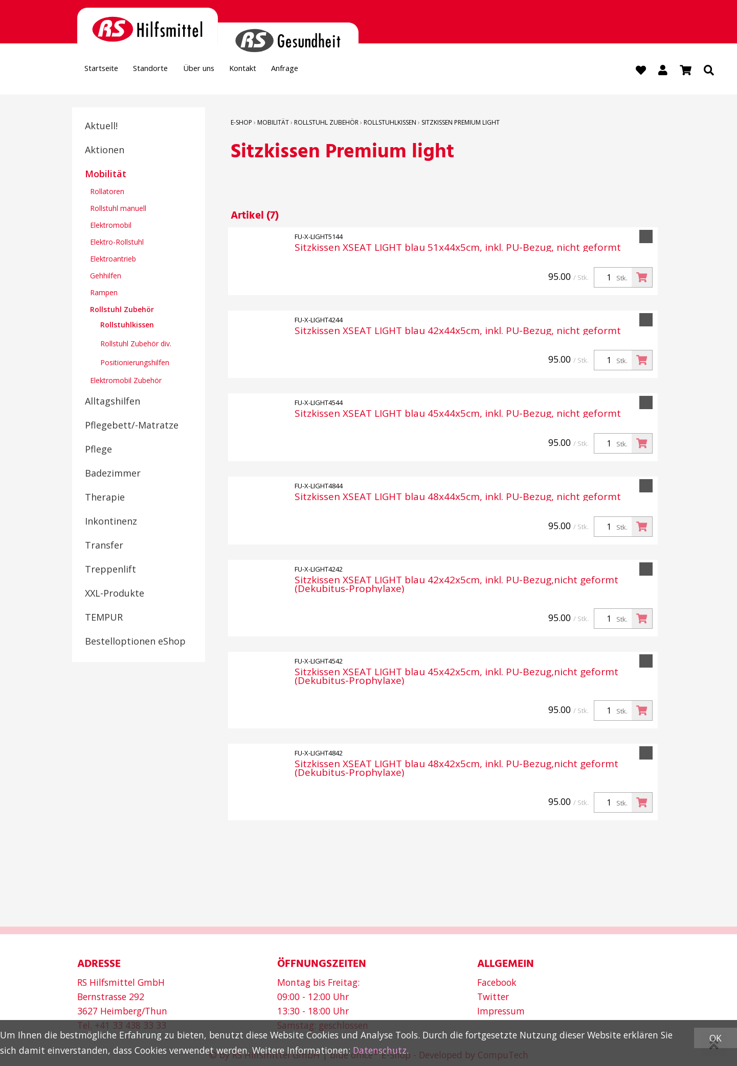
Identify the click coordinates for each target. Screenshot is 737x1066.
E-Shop (241, 123)
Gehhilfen (105, 276)
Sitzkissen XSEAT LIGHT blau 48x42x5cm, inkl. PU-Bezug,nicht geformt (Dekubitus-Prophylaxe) (456, 769)
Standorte (166, 71)
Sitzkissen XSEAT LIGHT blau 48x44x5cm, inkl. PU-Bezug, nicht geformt (458, 498)
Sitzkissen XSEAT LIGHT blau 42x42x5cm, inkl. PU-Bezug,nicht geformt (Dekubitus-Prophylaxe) (456, 586)
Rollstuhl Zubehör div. (135, 344)
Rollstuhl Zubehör (122, 310)
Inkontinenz (111, 522)
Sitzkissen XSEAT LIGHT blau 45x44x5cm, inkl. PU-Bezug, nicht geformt (458, 415)
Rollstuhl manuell (118, 209)
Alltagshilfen (112, 402)
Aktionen (104, 151)
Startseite (106, 71)
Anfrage (331, 71)
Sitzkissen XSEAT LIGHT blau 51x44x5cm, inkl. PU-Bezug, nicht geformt (458, 248)
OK (715, 1038)
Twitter (493, 996)
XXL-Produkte (114, 594)
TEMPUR (104, 618)
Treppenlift (110, 570)
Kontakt (279, 71)
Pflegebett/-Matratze (131, 426)
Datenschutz (380, 1050)
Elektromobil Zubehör (126, 381)
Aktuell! (101, 127)
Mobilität (105, 175)
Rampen (104, 293)
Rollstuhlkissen (127, 325)
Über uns (225, 71)
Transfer (104, 546)
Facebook (497, 982)
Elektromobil (110, 226)
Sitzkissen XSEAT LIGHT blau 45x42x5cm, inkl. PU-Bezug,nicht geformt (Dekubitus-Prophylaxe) (456, 677)
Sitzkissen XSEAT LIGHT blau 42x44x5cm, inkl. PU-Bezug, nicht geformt (458, 331)
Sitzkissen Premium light (460, 123)
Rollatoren (107, 192)
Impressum (501, 1011)
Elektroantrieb (113, 260)
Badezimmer (113, 474)
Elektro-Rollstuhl (117, 243)
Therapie (105, 498)
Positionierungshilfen (134, 363)
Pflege (98, 450)
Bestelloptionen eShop (135, 642)
